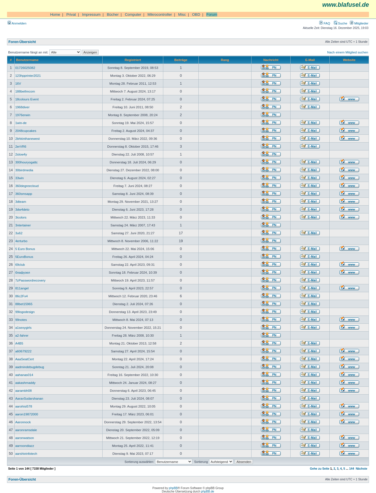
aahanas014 (24, 375)
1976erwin (22, 115)
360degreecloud (26, 186)
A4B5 (19, 343)
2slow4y (21, 154)
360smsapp (23, 193)
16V (18, 83)
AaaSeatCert (24, 359)
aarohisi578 (23, 406)
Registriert (133, 60)
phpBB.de (207, 491)
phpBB (173, 488)
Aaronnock (23, 422)
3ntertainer (23, 225)
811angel (22, 288)
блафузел (22, 272)
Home (55, 14)
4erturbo (21, 241)
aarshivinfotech (26, 453)
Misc (182, 14)
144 (351, 468)
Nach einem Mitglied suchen (347, 52)
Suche (340, 23)
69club (20, 264)
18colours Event (26, 99)
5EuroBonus (24, 256)
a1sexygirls (23, 327)
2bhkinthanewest (27, 138)
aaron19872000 (26, 414)
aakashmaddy (25, 382)
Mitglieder (359, 23)
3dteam (20, 201)
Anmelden (17, 23)
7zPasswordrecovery (30, 280)
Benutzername (27, 60)
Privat (71, 14)
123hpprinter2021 (28, 75)
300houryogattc (26, 162)
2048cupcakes (25, 130)
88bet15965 (23, 304)
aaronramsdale (26, 430)
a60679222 (23, 351)
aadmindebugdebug (29, 367)
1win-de (21, 123)
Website (349, 60)
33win (19, 178)
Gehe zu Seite (319, 468)
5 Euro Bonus (25, 249)
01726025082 (25, 67)
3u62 (18, 233)
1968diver (22, 107)
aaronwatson (24, 438)
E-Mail (310, 60)
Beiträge (180, 60)
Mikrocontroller (160, 14)
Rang (225, 60)
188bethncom (25, 91)
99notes (21, 319)
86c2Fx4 (21, 296)
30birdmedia (24, 170)
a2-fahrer (21, 335)
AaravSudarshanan (29, 398)
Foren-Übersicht (22, 42)
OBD (196, 14)
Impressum (91, 14)
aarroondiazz (24, 445)
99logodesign (25, 312)
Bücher (113, 14)
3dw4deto (22, 209)
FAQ (324, 23)
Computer (133, 14)
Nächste (361, 468)
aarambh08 (23, 390)
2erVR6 (20, 146)
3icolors (20, 217)
